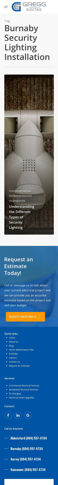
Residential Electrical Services (23, 389)
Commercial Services (20, 190)
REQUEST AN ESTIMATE (22, 316)
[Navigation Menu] (6, 6)
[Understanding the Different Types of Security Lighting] (29, 155)
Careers (13, 357)
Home (12, 337)
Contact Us (14, 361)
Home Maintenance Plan (21, 349)
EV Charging (15, 393)
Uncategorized (17, 200)
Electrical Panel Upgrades (21, 397)
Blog (11, 345)
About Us (13, 341)
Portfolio (13, 353)
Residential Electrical (20, 195)
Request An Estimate (19, 365)
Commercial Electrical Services (24, 385)
